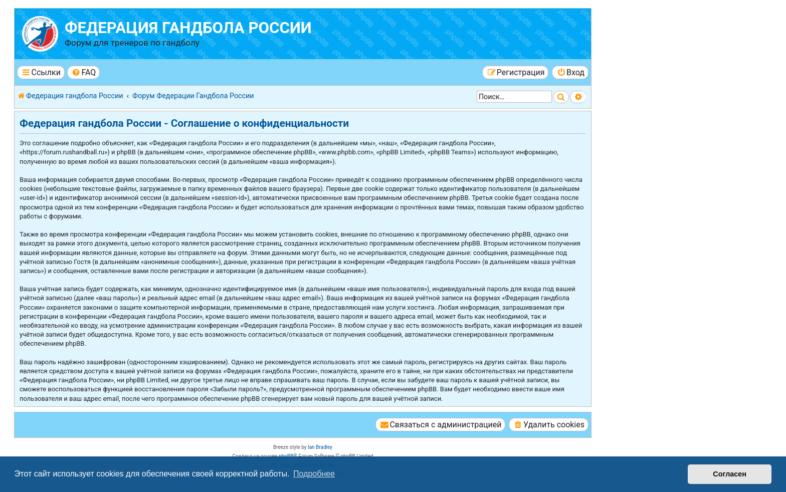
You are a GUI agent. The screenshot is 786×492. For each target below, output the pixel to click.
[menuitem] (83, 72)
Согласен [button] (729, 474)
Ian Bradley (320, 447)
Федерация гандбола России (188, 28)
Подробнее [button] (314, 473)
